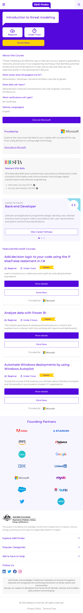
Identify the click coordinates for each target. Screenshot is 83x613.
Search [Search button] (79, 4)
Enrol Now (23, 42)
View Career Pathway (41, 232)
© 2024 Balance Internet (32, 603)
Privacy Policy (34, 608)
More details (41, 284)
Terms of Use (49, 608)
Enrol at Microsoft (41, 120)
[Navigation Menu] (4, 4)
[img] (34, 185)
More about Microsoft (15, 147)
